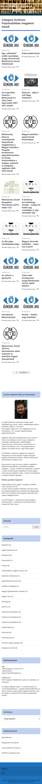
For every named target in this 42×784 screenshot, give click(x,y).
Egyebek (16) (6, 545)
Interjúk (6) (5, 566)
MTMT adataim (7, 680)
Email (3, 773)
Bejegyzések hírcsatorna (10, 743)
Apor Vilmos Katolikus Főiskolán (15, 489)
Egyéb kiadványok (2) (9, 550)
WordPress (15, 781)
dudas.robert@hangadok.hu (11, 673)
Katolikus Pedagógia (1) (10, 586)
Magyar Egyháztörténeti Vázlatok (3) (14, 591)
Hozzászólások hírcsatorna (11, 748)
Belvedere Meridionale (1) (11, 576)
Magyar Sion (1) (7, 596)
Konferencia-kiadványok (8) (11, 612)
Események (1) (7, 560)
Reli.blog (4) (6, 602)
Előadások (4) (6, 555)
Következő (23, 372)
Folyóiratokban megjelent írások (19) (14, 571)
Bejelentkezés (6, 737)
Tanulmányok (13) (8, 638)
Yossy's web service (29, 781)
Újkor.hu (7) (6, 607)
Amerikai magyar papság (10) (12, 643)
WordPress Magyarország (11, 753)
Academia (5, 682)
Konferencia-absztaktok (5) (11, 617)
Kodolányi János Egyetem (18, 493)
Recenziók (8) (6, 632)
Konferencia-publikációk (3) (11, 622)
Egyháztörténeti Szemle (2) (11, 581)
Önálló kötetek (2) (8, 627)
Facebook (4, 769)
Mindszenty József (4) (9, 648)
